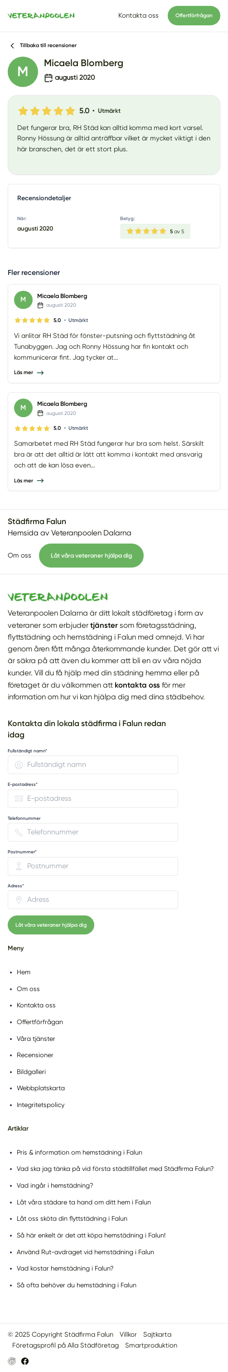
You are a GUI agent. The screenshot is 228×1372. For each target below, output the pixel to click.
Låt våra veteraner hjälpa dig (91, 555)
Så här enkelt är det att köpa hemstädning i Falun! (91, 1235)
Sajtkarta (157, 1334)
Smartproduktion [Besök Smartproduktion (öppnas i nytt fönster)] (151, 1345)
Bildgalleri (31, 1071)
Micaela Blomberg (62, 295)
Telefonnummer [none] (24, 818)
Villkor (128, 1334)
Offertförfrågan (194, 15)
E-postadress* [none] (23, 784)
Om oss (19, 555)
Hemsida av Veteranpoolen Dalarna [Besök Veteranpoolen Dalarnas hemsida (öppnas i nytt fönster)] (69, 533)
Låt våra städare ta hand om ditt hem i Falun (84, 1202)
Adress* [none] (16, 886)
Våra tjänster (36, 1038)
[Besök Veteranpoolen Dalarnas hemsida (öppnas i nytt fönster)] (12, 1361)
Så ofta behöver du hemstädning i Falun (76, 1285)
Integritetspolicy (40, 1104)
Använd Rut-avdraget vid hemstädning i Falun (85, 1252)
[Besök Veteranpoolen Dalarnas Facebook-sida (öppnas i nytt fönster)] (24, 1361)
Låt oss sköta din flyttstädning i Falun (72, 1218)
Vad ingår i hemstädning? (55, 1185)
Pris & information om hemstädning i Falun (79, 1152)
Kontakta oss (138, 15)
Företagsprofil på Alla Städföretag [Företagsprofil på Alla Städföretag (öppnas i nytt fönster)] (65, 1345)
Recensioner (35, 1055)
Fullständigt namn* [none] (27, 751)
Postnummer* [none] (22, 852)
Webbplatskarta (41, 1088)
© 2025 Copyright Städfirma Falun (60, 1334)
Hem (23, 972)
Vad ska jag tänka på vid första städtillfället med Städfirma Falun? (115, 1168)
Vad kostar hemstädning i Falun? (65, 1268)
